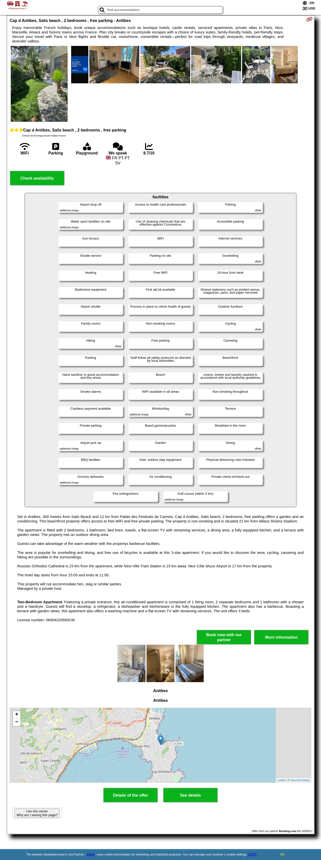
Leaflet (281, 780)
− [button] (16, 722)
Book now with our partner (224, 637)
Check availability (37, 178)
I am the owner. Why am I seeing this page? (36, 813)
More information (281, 637)
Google (90, 854)
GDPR (252, 854)
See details (190, 795)
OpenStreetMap (300, 780)
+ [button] (16, 715)
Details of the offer (130, 795)
